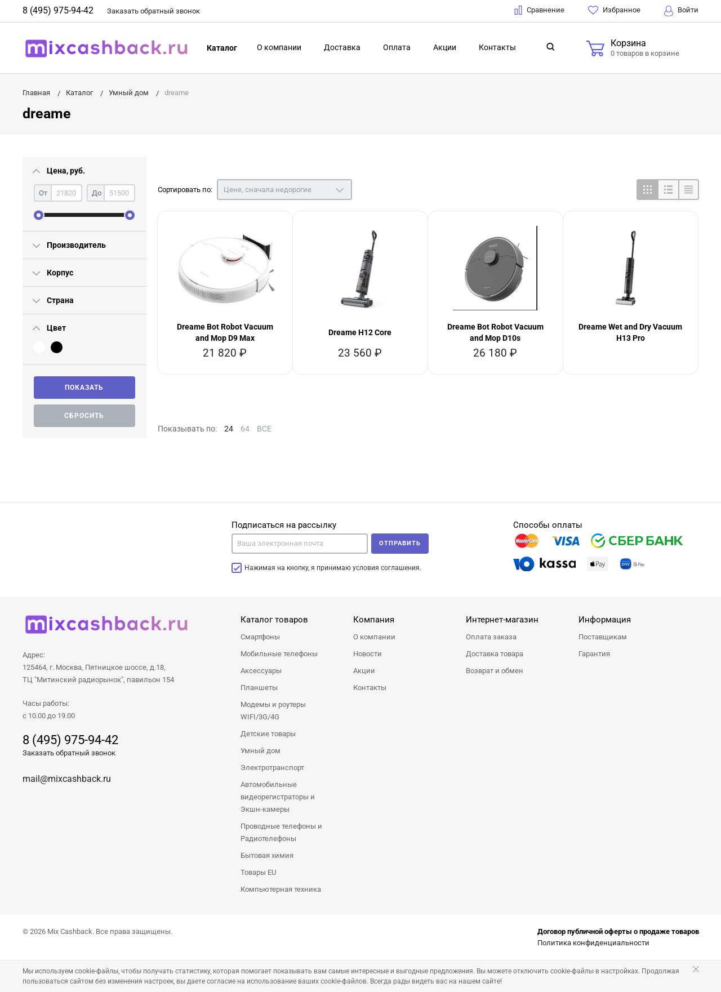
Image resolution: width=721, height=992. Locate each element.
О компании (279, 47)
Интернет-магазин (502, 620)
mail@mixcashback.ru (67, 778)
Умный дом (261, 750)
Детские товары (268, 733)
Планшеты (259, 687)
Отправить (400, 543)
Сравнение (539, 10)
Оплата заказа (491, 637)
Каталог (222, 47)
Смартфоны (260, 637)
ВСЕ (264, 428)
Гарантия (594, 654)
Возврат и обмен (494, 670)
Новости (367, 654)
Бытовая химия (267, 855)
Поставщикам (602, 637)
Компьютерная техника (281, 889)
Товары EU (258, 872)
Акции (444, 47)
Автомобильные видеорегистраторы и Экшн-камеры (278, 796)
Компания (373, 620)
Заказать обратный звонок (69, 753)
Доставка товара (494, 654)
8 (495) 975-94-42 (58, 10)
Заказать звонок (153, 11)
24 (228, 428)
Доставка (342, 47)
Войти (681, 11)
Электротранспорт (272, 767)
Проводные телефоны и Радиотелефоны (281, 832)
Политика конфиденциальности (593, 942)
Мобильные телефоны (279, 654)
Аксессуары (261, 670)
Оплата (397, 47)
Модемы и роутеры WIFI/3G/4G (273, 710)
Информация (604, 620)
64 (245, 428)
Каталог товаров (274, 620)
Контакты (497, 47)
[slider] (38, 215)
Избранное (614, 10)
